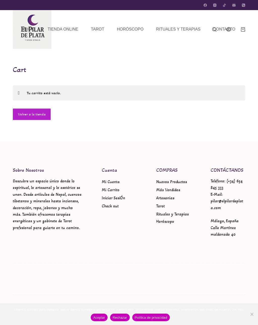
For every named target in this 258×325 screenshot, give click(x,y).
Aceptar (99, 317)
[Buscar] (214, 29)
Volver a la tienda (32, 114)
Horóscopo (165, 221)
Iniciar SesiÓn (113, 197)
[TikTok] (224, 5)
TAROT (97, 29)
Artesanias (165, 197)
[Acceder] (229, 29)
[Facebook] (205, 5)
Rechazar (120, 317)
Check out (110, 206)
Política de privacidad (151, 317)
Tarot (160, 206)
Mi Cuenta (111, 181)
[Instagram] (214, 5)
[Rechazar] (251, 314)
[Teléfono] (243, 5)
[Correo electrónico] (234, 5)
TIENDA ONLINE (63, 29)
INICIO (29, 29)
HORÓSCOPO (130, 29)
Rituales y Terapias (172, 214)
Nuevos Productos (171, 181)
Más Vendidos (168, 189)
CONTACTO (224, 29)
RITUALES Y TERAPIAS (178, 29)
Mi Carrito (110, 189)
